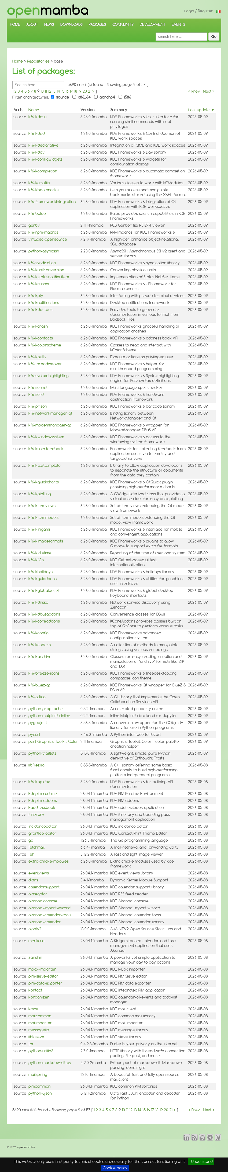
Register (205, 11)
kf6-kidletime (40, 553)
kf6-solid (36, 394)
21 (89, 91)
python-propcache (45, 708)
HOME (15, 24)
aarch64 (104, 97)
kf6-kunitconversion (46, 269)
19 (80, 91)
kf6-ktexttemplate (44, 465)
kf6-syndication (42, 263)
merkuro (36, 940)
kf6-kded (36, 133)
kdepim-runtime (42, 793)
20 (85, 91)
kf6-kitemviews (42, 505)
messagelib (38, 1030)
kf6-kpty (35, 295)
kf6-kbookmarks (43, 189)
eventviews (38, 873)
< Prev (194, 91)
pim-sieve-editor (43, 976)
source (60, 97)
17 (71, 91)
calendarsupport (44, 887)
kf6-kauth (37, 357)
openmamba (25, 1147)
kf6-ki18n (36, 560)
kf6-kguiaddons (42, 578)
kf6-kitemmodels (43, 517)
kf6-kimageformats (45, 541)
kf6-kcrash (38, 326)
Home (17, 61)
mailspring (37, 1074)
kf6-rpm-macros (43, 232)
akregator (37, 894)
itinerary (36, 814)
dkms (33, 880)
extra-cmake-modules (48, 861)
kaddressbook (41, 807)
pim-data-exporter (45, 983)
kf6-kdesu (37, 116)
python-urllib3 (40, 1050)
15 (62, 91)
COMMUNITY (123, 24)
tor (31, 1043)
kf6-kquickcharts (43, 482)
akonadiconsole (42, 901)
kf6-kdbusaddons (44, 614)
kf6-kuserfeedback (46, 448)
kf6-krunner (39, 283)
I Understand (201, 1161)
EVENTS (178, 24)
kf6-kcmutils (39, 182)
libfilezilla (36, 765)
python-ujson (40, 1093)
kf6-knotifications (43, 302)
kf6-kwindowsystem (46, 437)
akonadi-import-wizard (49, 908)
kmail (33, 1009)
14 (58, 91)
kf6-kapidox (39, 781)
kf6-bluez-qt (39, 685)
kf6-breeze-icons (44, 673)
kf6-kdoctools (40, 309)
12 (49, 91)
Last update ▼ (201, 109)
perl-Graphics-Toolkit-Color (53, 741)
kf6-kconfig (38, 633)
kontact (35, 990)
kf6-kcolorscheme (44, 345)
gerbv (34, 225)
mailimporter (40, 1023)
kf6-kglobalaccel (43, 590)
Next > (209, 91)
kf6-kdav (36, 152)
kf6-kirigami (39, 529)
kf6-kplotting (39, 493)
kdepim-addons (42, 800)
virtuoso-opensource (47, 239)
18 (75, 91)
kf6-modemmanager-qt (49, 425)
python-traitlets (42, 753)
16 (67, 91)
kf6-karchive (40, 656)
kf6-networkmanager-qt (50, 413)
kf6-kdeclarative (43, 145)
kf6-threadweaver (45, 363)
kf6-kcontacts (40, 338)
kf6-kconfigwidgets (45, 159)
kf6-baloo (37, 213)
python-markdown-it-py (49, 1062)
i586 (125, 97)
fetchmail (36, 847)
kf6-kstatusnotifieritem (48, 276)
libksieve (36, 1036)
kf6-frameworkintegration (52, 201)
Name (33, 109)
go (30, 840)
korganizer (38, 997)
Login (189, 11)
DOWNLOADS (71, 24)
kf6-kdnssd (38, 602)
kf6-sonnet (37, 387)
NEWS (49, 24)
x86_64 (81, 97)
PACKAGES (97, 24)
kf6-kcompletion (42, 171)
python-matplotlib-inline (49, 715)
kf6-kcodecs (39, 644)
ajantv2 (34, 929)
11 (46, 91)
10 (42, 91)
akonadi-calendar (44, 922)
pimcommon (39, 1086)
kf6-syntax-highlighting (48, 375)
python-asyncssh (43, 251)
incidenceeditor (42, 826)
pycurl (34, 734)
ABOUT (32, 24)
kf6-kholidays (40, 571)
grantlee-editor (42, 833)
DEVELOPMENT (153, 24)
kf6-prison (37, 406)
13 (54, 91)
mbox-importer (42, 969)
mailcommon (39, 1016)
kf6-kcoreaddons (44, 621)
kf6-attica (37, 696)
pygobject (37, 722)
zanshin (35, 957)
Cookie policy (115, 1168)
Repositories (38, 61)
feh (31, 854)
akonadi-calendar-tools (49, 915)
